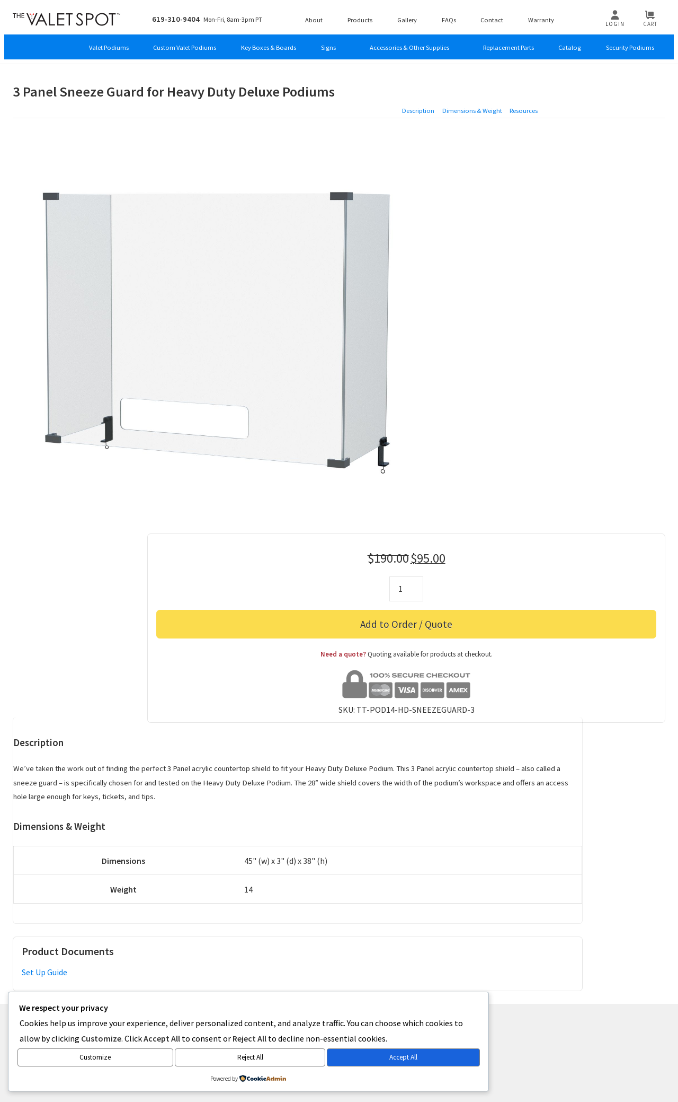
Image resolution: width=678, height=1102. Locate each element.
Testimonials (367, 939)
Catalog (565, 44)
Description (533, 88)
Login (618, 20)
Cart (653, 20)
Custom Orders (198, 939)
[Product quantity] (551, 164)
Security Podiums (630, 44)
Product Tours (259, 939)
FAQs (455, 15)
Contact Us (75, 939)
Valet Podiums (61, 44)
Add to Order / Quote (551, 200)
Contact (500, 15)
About (310, 15)
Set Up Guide (44, 800)
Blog (112, 939)
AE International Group (405, 899)
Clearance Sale (567, 939)
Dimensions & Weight (590, 88)
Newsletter (314, 939)
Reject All (111, 1058)
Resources (646, 88)
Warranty (552, 15)
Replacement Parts (498, 44)
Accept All (172, 1058)
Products (359, 15)
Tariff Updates (628, 939)
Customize (49, 1058)
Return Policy (508, 939)
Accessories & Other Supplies (389, 44)
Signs (301, 44)
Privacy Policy (451, 939)
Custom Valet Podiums (144, 44)
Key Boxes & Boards (235, 44)
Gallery (410, 15)
